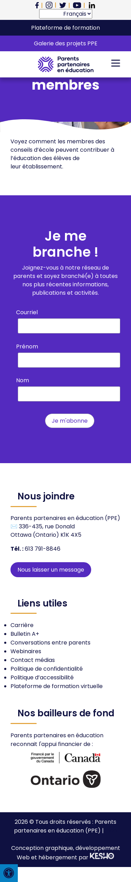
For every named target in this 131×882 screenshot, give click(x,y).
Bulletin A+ (24, 634)
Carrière (22, 625)
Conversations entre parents (50, 643)
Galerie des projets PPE (65, 43)
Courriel (27, 312)
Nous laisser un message (50, 570)
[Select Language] (65, 13)
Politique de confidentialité (46, 669)
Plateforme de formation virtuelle (56, 686)
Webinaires (25, 651)
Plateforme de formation (65, 28)
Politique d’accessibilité (42, 677)
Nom (22, 380)
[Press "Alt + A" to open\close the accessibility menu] (9, 873)
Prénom (27, 346)
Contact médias (32, 660)
